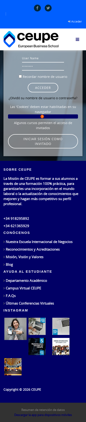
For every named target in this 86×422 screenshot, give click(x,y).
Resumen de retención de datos (43, 410)
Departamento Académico (26, 280)
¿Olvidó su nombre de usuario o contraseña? (43, 98)
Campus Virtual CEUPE (23, 288)
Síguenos (9, 380)
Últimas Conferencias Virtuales (30, 303)
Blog (9, 264)
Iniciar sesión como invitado (43, 141)
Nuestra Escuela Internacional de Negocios (39, 241)
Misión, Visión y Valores (24, 257)
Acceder (76, 21)
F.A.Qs (11, 295)
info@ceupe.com (16, 211)
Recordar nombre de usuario (45, 76)
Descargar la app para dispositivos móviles (43, 415)
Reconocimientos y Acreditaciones (33, 249)
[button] (43, 116)
